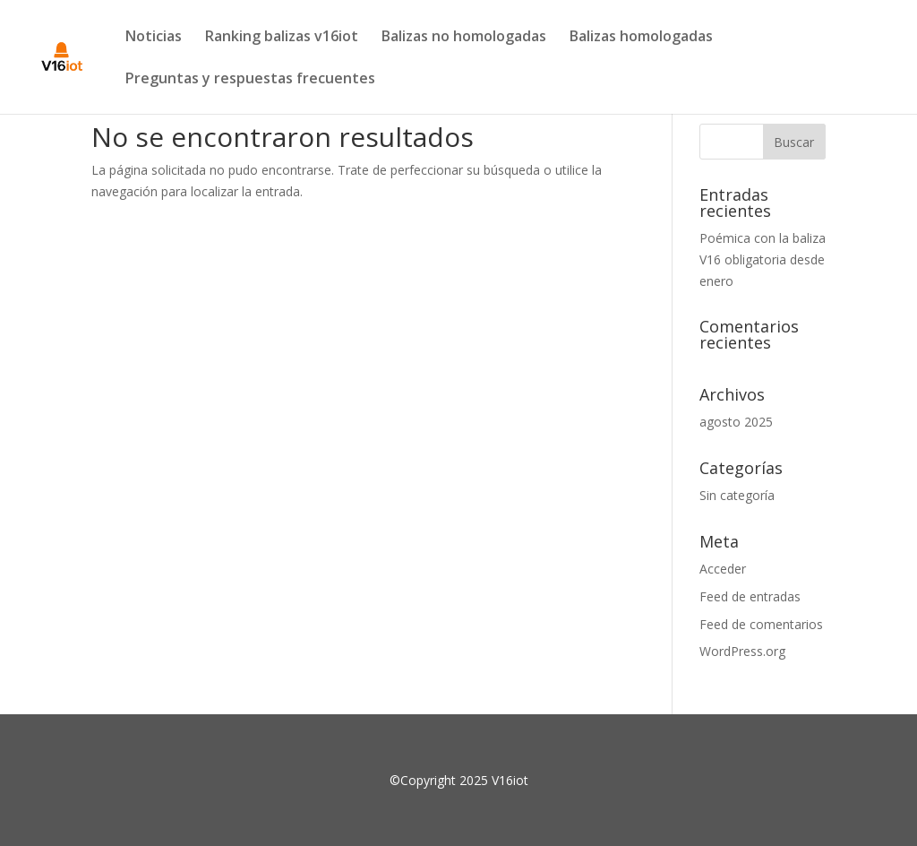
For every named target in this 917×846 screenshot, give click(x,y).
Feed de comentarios (761, 624)
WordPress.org (742, 651)
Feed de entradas (750, 596)
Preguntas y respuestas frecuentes (250, 80)
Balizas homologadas (641, 38)
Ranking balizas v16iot (281, 38)
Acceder (722, 568)
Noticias (153, 38)
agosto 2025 (736, 421)
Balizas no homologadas (463, 38)
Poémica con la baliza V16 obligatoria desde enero (762, 259)
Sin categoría (737, 495)
